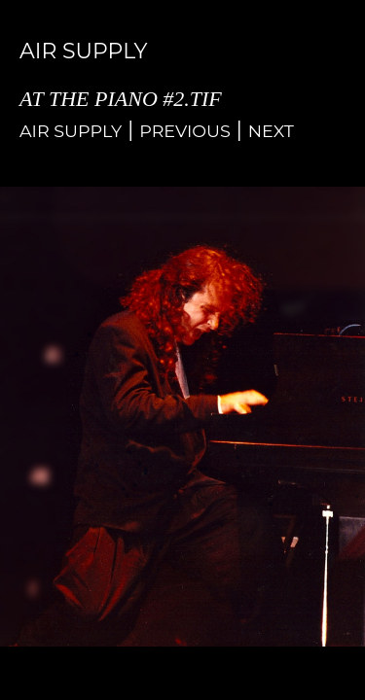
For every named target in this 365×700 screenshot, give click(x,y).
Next (271, 131)
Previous (185, 131)
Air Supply (70, 131)
